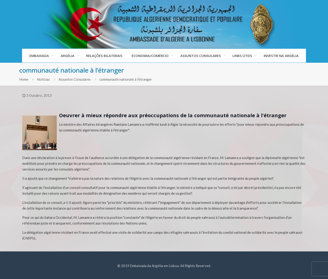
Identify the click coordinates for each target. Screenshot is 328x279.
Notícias (43, 79)
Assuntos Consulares (75, 79)
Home (23, 79)
